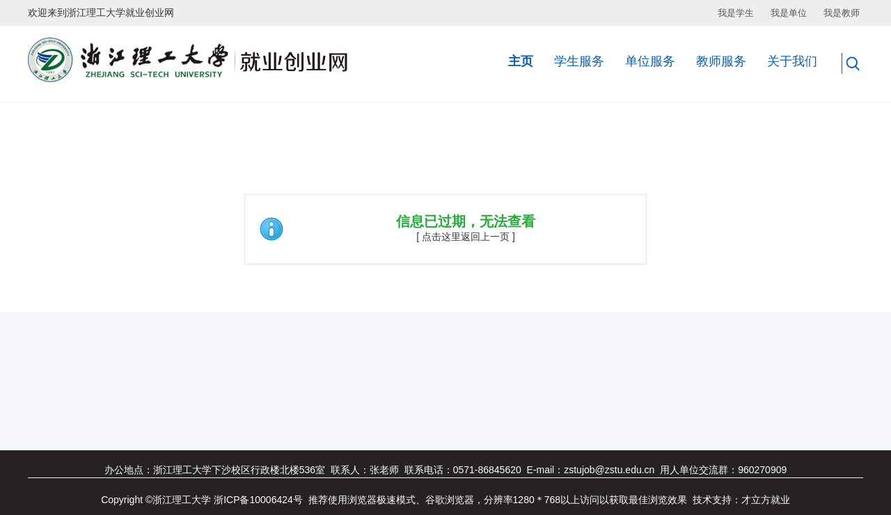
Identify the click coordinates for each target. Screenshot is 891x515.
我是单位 (789, 13)
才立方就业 (765, 499)
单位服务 (650, 61)
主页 (520, 61)
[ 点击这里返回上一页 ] (465, 236)
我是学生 (736, 13)
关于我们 (792, 61)
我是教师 (841, 13)
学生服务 (579, 61)
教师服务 (721, 61)
